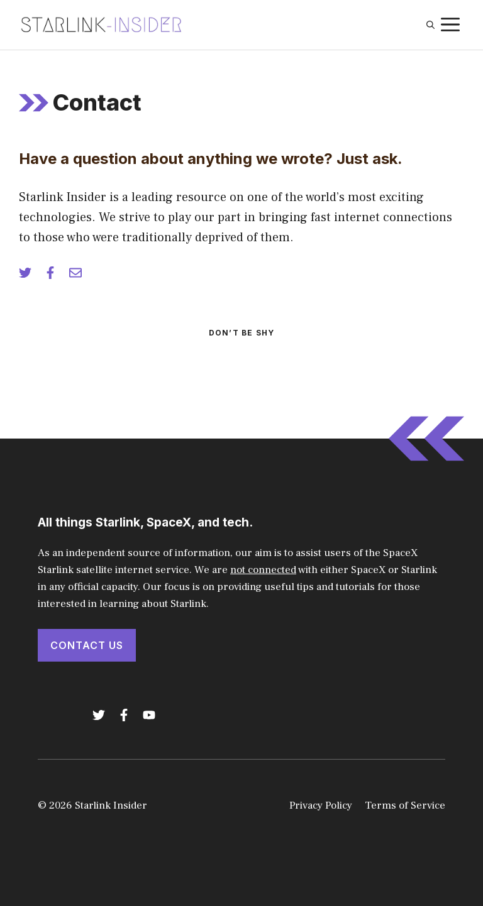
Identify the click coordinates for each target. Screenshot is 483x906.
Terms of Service (405, 805)
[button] (430, 25)
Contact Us (86, 645)
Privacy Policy (320, 805)
